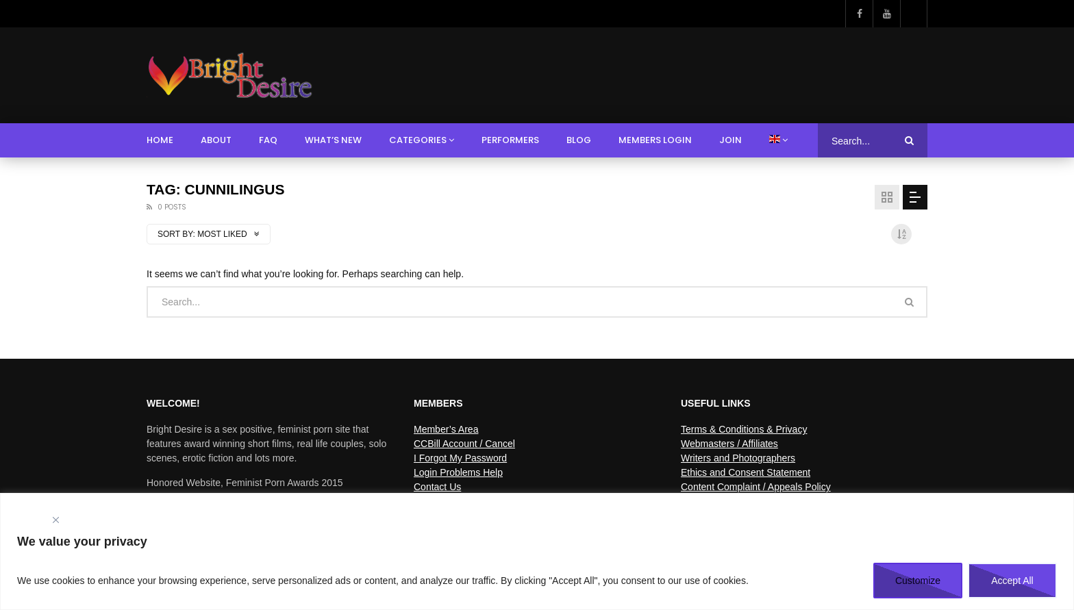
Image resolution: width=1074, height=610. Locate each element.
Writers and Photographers (738, 458)
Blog (578, 140)
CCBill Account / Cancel (464, 443)
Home (160, 140)
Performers (510, 140)
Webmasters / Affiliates (729, 443)
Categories (418, 140)
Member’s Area (446, 429)
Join (730, 140)
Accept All (1012, 580)
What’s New (333, 140)
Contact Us (437, 486)
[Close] (55, 520)
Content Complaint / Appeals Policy (756, 486)
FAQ (268, 140)
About (216, 140)
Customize (917, 580)
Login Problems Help (458, 472)
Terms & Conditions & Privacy (744, 429)
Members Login (655, 140)
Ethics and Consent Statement (745, 472)
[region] (537, 551)
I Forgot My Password (460, 458)
